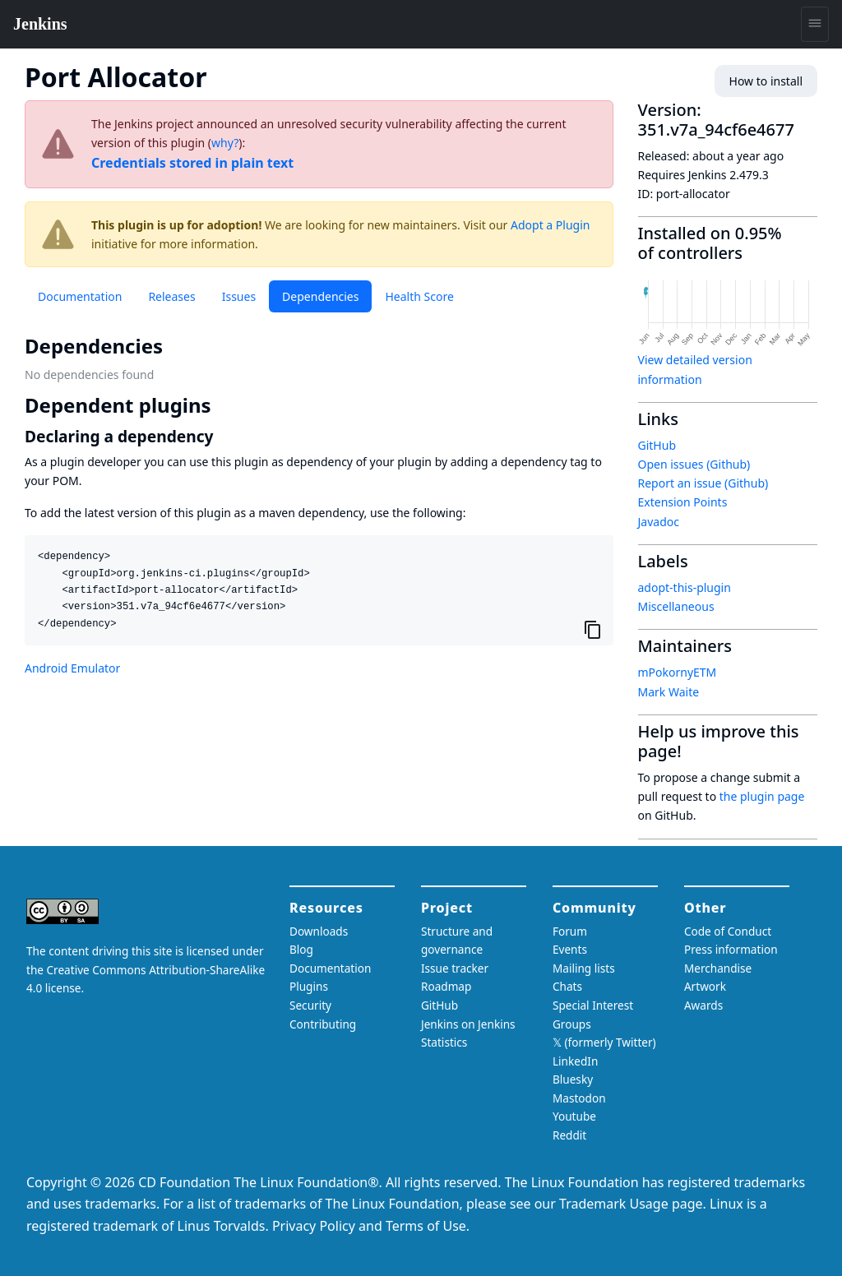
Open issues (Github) (694, 464)
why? (224, 142)
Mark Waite (669, 692)
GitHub (657, 445)
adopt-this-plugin (684, 587)
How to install (766, 81)
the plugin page (762, 796)
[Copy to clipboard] (592, 629)
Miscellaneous (676, 606)
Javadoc (658, 521)
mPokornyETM (677, 672)
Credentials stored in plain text (192, 163)
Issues (239, 296)
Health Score (419, 296)
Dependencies (320, 296)
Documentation (80, 296)
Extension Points (683, 502)
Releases (171, 296)
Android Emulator (72, 668)
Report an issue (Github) (703, 483)
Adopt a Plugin (550, 225)
